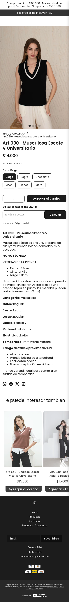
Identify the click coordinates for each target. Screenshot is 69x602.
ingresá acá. (52, 587)
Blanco (24, 185)
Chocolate (42, 177)
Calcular (55, 215)
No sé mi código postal (16, 223)
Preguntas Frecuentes (34, 525)
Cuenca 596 (34, 547)
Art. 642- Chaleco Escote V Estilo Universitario (23, 474)
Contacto (34, 521)
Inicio (35, 512)
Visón (9, 185)
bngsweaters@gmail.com (34, 556)
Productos (34, 516)
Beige (9, 177)
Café (39, 185)
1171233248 (34, 552)
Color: (10, 170)
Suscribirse (51, 538)
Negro (24, 177)
